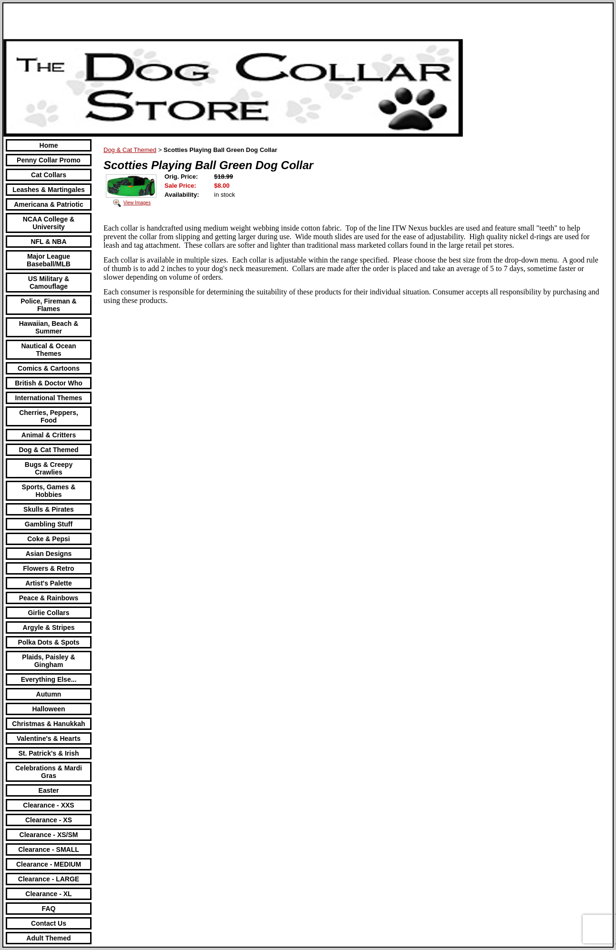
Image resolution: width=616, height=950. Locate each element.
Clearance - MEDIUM (48, 864)
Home (49, 145)
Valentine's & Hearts (49, 738)
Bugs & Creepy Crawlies (48, 468)
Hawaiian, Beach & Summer (49, 327)
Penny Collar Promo (49, 160)
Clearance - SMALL (48, 849)
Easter (49, 790)
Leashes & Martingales (48, 189)
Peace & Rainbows (49, 598)
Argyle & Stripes (49, 627)
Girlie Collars (48, 612)
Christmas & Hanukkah (48, 724)
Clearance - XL (48, 894)
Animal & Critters (48, 435)
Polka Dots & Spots (48, 642)
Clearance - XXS (48, 805)
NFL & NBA (48, 241)
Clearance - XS (48, 820)
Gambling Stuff (48, 524)
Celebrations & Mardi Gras (48, 771)
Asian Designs (49, 553)
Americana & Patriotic (48, 204)
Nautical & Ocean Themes (48, 349)
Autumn (49, 694)
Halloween (48, 709)
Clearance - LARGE (48, 879)
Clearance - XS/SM (49, 835)
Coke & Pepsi (48, 539)
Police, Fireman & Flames (48, 305)
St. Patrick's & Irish (48, 753)
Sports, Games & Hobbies (49, 490)
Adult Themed (48, 938)
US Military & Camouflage (48, 282)
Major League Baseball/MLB (49, 260)
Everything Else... (49, 679)
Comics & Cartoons (49, 368)
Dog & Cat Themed (48, 450)
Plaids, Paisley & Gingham (48, 660)
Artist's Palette (48, 583)
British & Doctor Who (48, 383)
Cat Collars (48, 175)
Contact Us (48, 923)
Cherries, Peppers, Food (48, 416)
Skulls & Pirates (48, 509)
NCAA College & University (48, 223)
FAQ (49, 908)
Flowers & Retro (48, 568)
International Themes (48, 398)
